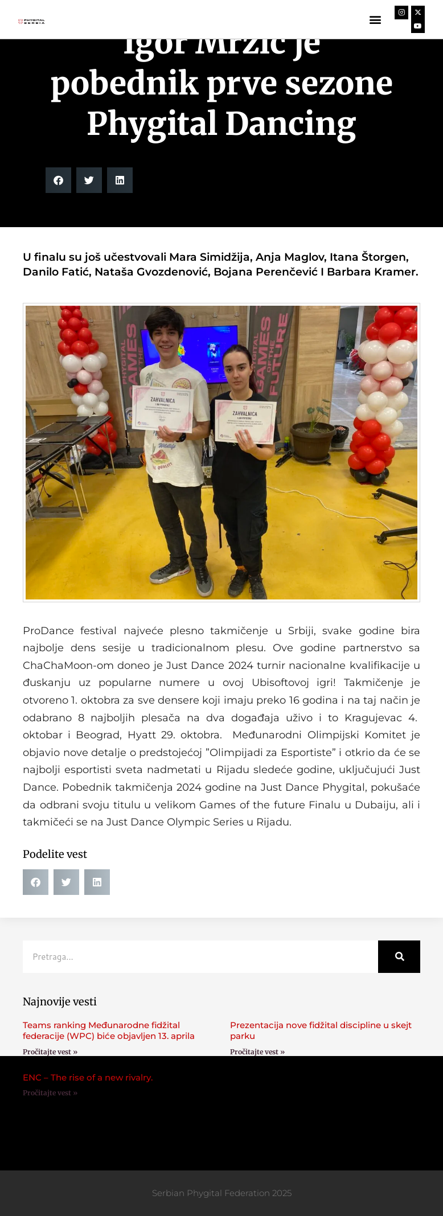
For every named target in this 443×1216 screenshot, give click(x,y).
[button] (375, 19)
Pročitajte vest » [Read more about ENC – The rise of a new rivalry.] (50, 1092)
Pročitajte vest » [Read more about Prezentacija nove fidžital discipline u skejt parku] (257, 1051)
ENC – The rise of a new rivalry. (88, 1077)
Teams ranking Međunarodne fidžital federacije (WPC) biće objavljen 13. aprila (109, 1031)
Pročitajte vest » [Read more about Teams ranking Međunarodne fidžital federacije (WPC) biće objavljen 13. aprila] (50, 1051)
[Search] (399, 956)
